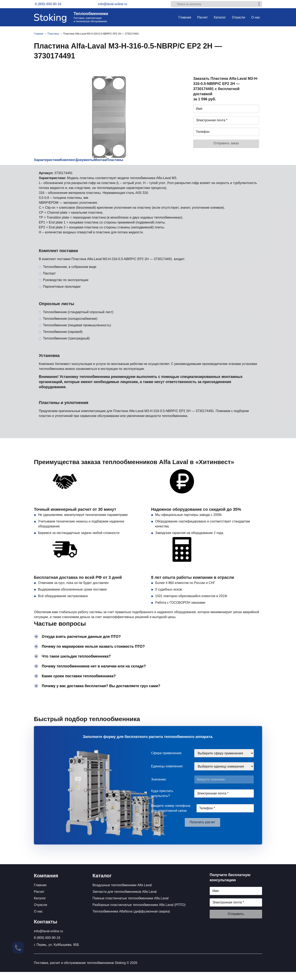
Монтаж (130, 161)
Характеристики (51, 161)
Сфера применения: (166, 755)
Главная (185, 17)
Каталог (220, 17)
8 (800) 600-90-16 (47, 940)
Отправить (236, 916)
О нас (255, 17)
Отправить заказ (226, 143)
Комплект (80, 161)
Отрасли (238, 17)
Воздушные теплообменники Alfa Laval (122, 887)
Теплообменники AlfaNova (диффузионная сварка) (131, 913)
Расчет (202, 17)
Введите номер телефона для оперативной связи (170, 810)
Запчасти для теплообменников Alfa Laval (124, 893)
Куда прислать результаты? (162, 795)
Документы (105, 161)
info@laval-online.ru (48, 933)
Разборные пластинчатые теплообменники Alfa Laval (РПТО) (138, 907)
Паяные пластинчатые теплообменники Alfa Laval (130, 900)
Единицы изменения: (167, 768)
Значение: (158, 781)
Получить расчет (202, 824)
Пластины (153, 161)
